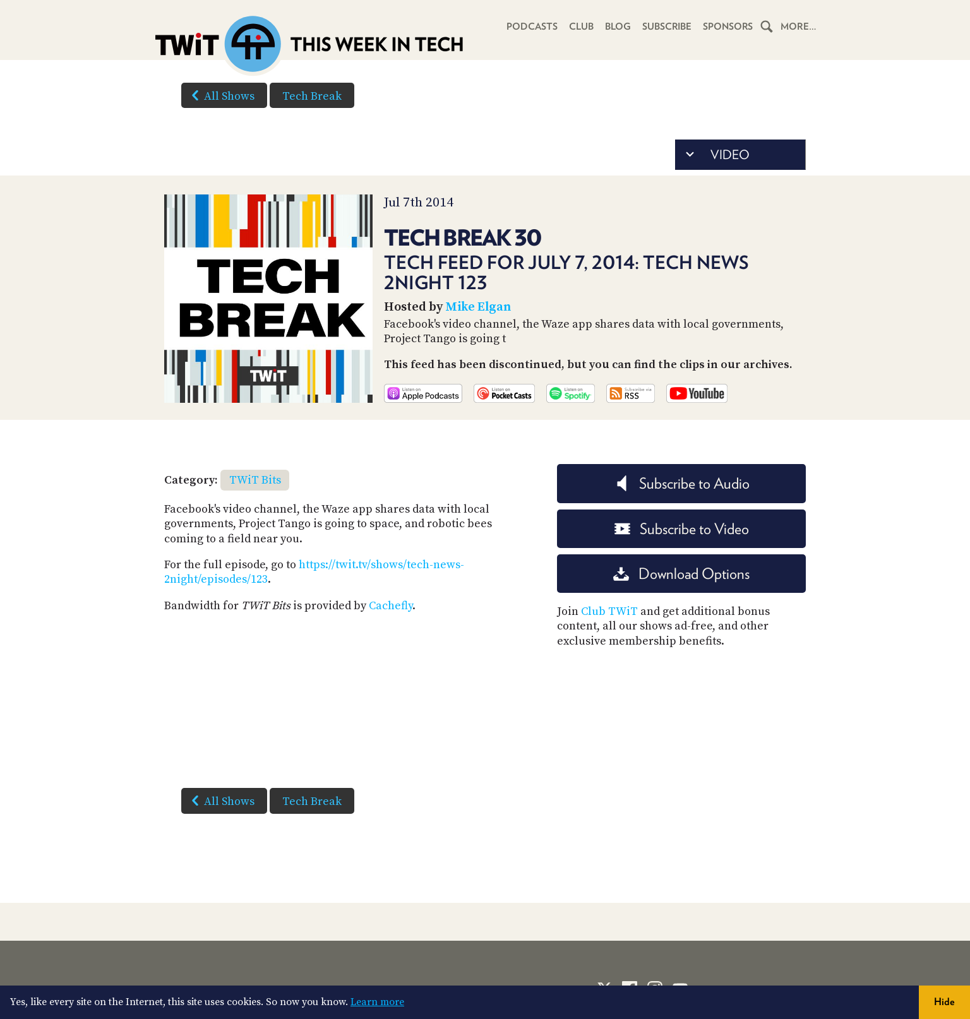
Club (580, 26)
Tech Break (312, 96)
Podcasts (530, 26)
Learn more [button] (377, 1002)
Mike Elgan (478, 307)
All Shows (220, 95)
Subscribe (666, 26)
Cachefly (390, 606)
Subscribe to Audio (682, 483)
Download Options (681, 573)
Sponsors (727, 26)
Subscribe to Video (681, 529)
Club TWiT (609, 611)
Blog (617, 26)
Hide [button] (944, 1002)
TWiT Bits (255, 480)
